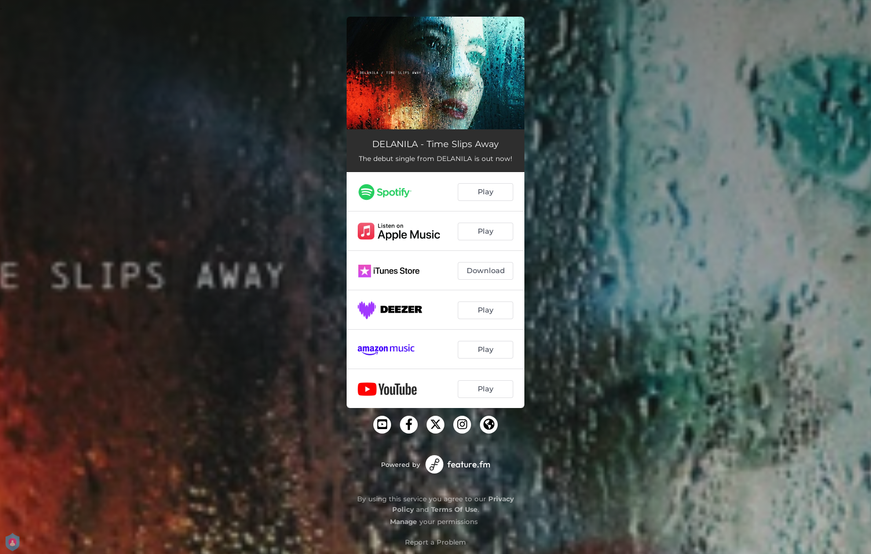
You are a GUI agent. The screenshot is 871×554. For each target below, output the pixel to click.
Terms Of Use (454, 509)
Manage (403, 521)
